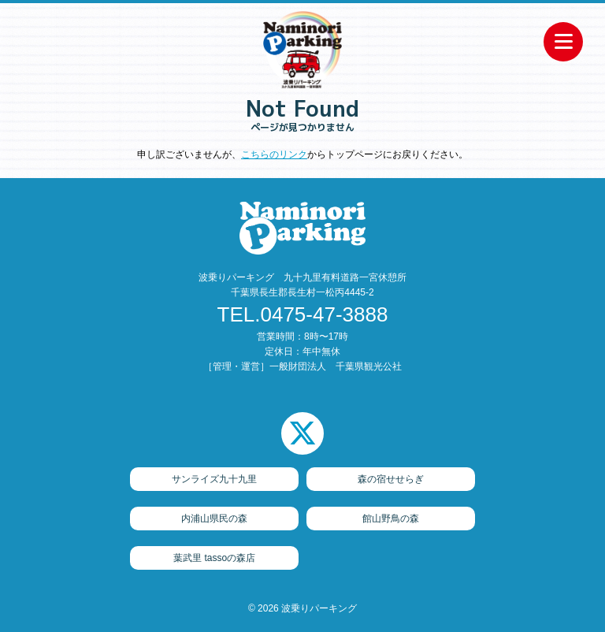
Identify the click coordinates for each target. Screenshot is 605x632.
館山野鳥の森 (390, 518)
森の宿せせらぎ (391, 479)
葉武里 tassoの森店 (214, 557)
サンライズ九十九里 (214, 479)
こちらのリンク (274, 154)
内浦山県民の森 (214, 518)
